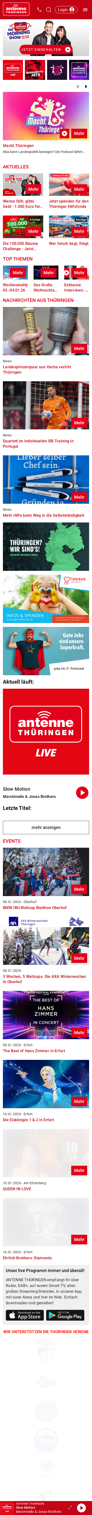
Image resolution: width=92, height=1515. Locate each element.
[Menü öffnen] (85, 9)
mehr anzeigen (46, 827)
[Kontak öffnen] (39, 9)
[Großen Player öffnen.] (70, 1508)
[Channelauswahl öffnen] (48, 9)
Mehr (79, 133)
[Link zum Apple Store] (25, 1316)
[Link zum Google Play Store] (65, 1316)
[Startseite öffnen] (16, 9)
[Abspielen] (81, 1508)
